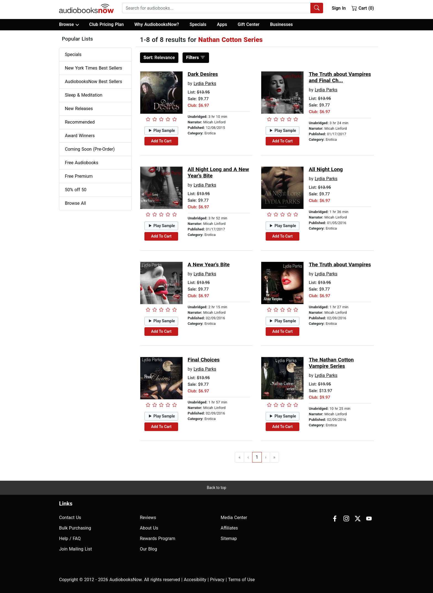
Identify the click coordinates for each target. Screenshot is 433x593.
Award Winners (80, 135)
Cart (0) (363, 8)
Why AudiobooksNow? (156, 24)
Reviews (148, 517)
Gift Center (249, 24)
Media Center (234, 517)
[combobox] (222, 8)
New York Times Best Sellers (93, 68)
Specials (197, 24)
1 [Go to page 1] (257, 457)
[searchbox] (216, 8)
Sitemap (229, 538)
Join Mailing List (75, 549)
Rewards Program (157, 538)
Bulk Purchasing (75, 528)
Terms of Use (241, 579)
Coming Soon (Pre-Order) (90, 149)
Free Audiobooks (81, 162)
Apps (222, 24)
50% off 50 (75, 189)
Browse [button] (69, 24)
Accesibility (195, 579)
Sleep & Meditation (83, 95)
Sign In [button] (338, 8)
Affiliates (229, 528)
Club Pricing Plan (106, 24)
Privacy (217, 579)
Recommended (80, 122)
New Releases (79, 108)
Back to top (216, 487)
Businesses (281, 24)
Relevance (159, 57)
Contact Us (70, 517)
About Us (149, 528)
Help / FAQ (70, 538)
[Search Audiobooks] (316, 8)
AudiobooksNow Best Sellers (93, 81)
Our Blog (148, 549)
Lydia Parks (205, 83)
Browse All (75, 203)
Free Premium (79, 176)
